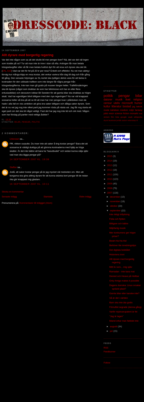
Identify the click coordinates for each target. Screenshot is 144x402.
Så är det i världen (118, 298)
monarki (134, 113)
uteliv (117, 103)
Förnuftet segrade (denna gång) (125, 307)
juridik (118, 120)
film (112, 117)
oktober (114, 206)
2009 (110, 183)
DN (4, 70)
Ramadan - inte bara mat (122, 271)
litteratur (116, 106)
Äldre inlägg (85, 196)
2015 (110, 156)
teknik (139, 106)
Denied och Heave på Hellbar (124, 276)
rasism (124, 120)
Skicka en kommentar (13, 191)
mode (106, 110)
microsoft (127, 103)
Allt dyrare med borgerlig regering (27, 55)
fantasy (138, 110)
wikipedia (138, 117)
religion (137, 99)
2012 (110, 170)
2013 (110, 165)
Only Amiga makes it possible (124, 280)
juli (111, 331)
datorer (108, 99)
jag (133, 106)
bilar (17, 122)
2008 (110, 188)
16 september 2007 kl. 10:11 (29, 184)
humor (138, 103)
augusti (114, 326)
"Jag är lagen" (116, 316)
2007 (110, 192)
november (115, 201)
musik (119, 99)
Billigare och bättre (118, 223)
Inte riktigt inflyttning (119, 214)
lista (117, 117)
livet (128, 99)
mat (140, 113)
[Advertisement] (72, 382)
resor (111, 113)
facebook (112, 120)
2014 (110, 160)
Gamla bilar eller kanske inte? (124, 293)
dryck (106, 120)
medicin (124, 110)
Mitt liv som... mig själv (120, 267)
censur (108, 103)
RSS (106, 347)
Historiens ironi (116, 254)
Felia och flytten (117, 219)
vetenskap (131, 120)
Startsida (48, 196)
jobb (106, 113)
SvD (9, 70)
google (123, 117)
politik (36, 122)
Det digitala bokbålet (119, 250)
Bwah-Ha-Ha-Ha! (118, 240)
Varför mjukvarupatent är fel (123, 311)
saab (130, 117)
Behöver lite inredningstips (122, 245)
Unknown (14, 139)
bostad (127, 106)
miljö (131, 110)
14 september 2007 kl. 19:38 (29, 159)
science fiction (122, 113)
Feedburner (109, 351)
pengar (26, 122)
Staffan (13, 167)
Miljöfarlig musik (117, 228)
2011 (110, 174)
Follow (107, 362)
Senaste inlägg (9, 196)
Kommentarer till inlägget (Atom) (35, 203)
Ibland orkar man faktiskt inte (123, 320)
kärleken (114, 110)
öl (137, 120)
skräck (107, 117)
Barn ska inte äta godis (120, 302)
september (115, 210)
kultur (107, 106)
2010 (110, 179)
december (115, 196)
